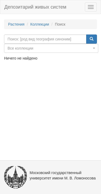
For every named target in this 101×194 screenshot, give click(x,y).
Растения (16, 24)
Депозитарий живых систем (35, 7)
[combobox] (51, 48)
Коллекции (39, 24)
